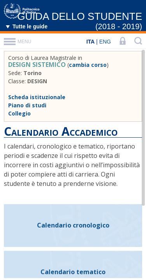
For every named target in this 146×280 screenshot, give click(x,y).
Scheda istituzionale (36, 97)
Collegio (19, 113)
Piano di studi (27, 105)
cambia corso (88, 64)
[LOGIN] (123, 41)
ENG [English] (105, 41)
